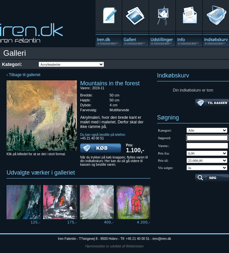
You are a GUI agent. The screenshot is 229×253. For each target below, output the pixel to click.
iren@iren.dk (161, 239)
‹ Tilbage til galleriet (23, 75)
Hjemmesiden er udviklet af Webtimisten (114, 246)
